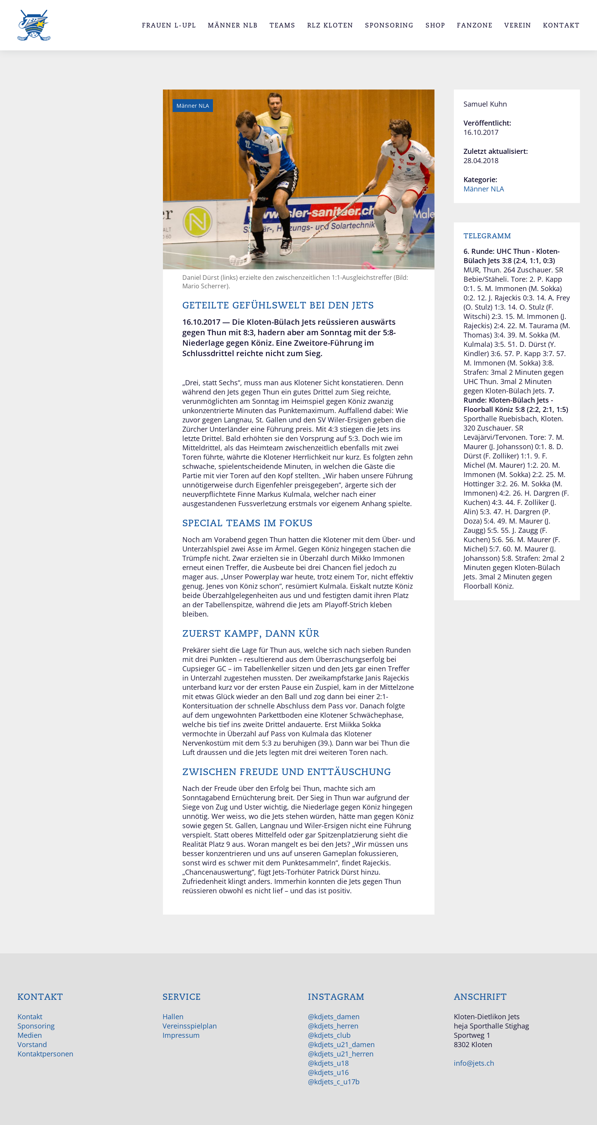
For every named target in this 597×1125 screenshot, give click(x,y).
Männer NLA (484, 188)
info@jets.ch (474, 1063)
